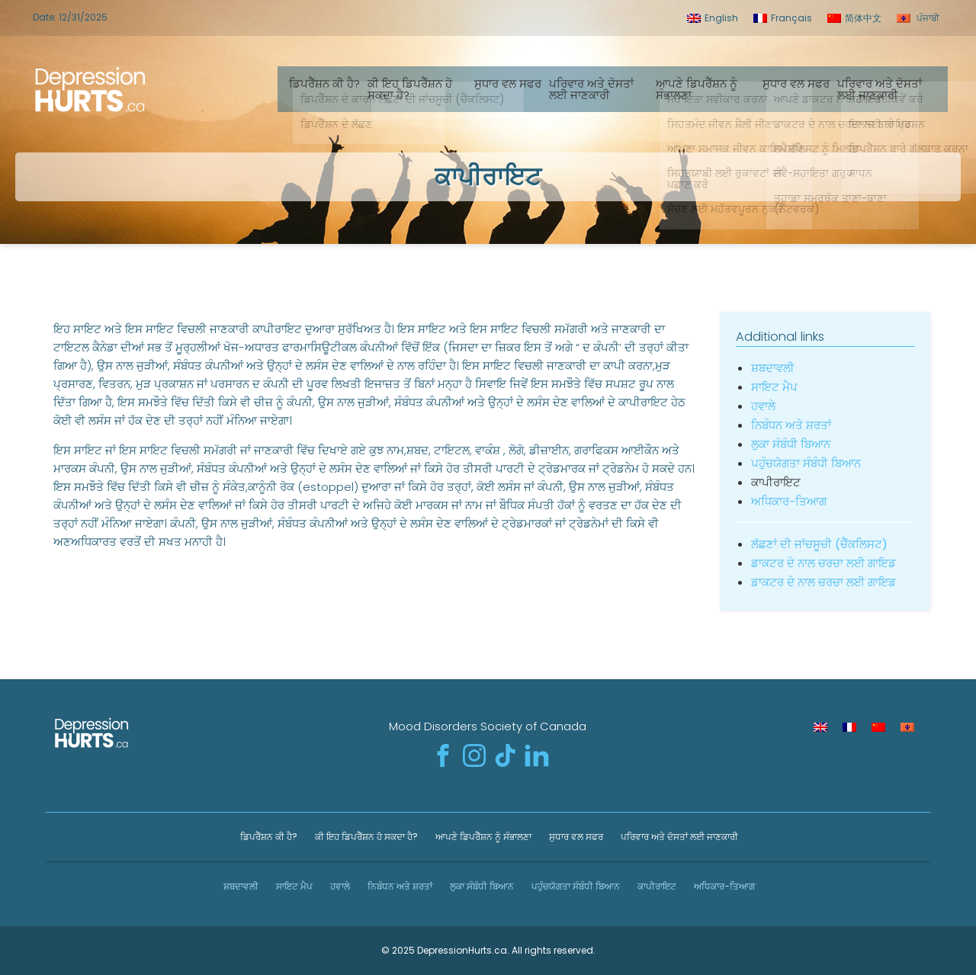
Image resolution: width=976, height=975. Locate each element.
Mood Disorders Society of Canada (487, 726)
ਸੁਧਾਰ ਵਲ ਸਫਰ (515, 83)
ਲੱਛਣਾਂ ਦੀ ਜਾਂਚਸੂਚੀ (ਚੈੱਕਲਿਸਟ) (819, 544)
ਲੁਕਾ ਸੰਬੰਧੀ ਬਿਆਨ (790, 444)
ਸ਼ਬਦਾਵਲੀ (773, 368)
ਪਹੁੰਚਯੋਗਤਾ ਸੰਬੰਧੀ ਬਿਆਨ (806, 463)
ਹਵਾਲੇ (763, 406)
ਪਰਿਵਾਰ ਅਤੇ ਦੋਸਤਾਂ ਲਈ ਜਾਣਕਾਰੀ (599, 89)
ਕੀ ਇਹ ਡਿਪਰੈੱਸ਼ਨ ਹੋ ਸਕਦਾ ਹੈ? (417, 89)
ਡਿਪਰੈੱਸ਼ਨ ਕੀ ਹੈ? (332, 83)
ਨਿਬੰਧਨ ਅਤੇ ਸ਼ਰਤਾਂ (791, 425)
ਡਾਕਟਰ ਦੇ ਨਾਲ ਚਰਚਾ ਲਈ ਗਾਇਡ (823, 563)
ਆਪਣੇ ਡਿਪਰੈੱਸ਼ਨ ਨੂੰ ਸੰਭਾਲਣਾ (704, 89)
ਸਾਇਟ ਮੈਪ (774, 387)
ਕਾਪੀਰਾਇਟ (655, 886)
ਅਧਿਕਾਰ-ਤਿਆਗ (789, 501)
